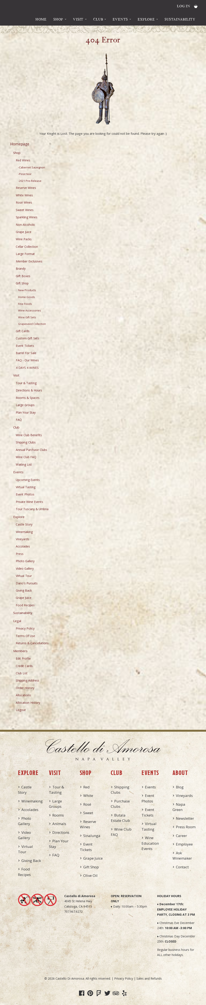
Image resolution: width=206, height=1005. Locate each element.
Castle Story (24, 524)
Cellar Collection (27, 247)
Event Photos (25, 494)
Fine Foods (25, 304)
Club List (22, 673)
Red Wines (23, 160)
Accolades (23, 546)
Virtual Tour (24, 576)
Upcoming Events (28, 480)
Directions (60, 832)
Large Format (25, 254)
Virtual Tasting (25, 487)
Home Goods (26, 297)
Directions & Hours (29, 390)
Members (20, 651)
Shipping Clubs (26, 442)
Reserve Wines (26, 188)
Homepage (19, 143)
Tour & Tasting (26, 383)
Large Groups (25, 405)
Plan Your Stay (26, 412)
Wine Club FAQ (26, 457)
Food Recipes (25, 605)
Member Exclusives (29, 261)
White (88, 795)
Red (86, 787)
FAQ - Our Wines (27, 360)
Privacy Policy (25, 628)
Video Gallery (25, 568)
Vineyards (22, 539)
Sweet (88, 812)
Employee (184, 844)
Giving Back (24, 590)
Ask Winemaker (182, 855)
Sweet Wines (25, 210)
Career (181, 835)
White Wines (24, 195)
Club (98, 19)
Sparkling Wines (26, 217)
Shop (58, 19)
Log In (183, 6)
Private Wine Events (29, 502)
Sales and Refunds (149, 978)
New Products (27, 290)
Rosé (87, 804)
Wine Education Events (150, 843)
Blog (180, 787)
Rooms (58, 815)
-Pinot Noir (25, 174)
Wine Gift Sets (27, 317)
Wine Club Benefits (29, 435)
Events (120, 19)
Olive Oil (90, 875)
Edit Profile (23, 658)
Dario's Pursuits (27, 583)
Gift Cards (22, 331)
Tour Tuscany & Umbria (32, 509)
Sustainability (180, 19)
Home (41, 19)
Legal (17, 621)
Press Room (186, 826)
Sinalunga (91, 835)
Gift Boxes (23, 276)
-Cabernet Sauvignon (31, 167)
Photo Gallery (25, 561)
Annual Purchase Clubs (31, 450)
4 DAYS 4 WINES (27, 368)
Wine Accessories (29, 310)
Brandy (21, 268)
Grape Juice (23, 232)
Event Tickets (25, 346)
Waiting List (24, 464)
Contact (182, 867)
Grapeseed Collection (32, 324)
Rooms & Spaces (27, 398)
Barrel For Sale (26, 353)
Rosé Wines (24, 202)
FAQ (19, 420)
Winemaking (24, 532)
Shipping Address (27, 680)
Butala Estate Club (120, 818)
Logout (21, 710)
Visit (78, 19)
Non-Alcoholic (25, 225)
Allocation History (28, 703)
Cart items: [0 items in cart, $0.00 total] (195, 6)
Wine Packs (24, 239)
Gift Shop (22, 283)
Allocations (23, 695)
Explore (146, 19)
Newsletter (185, 818)
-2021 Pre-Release (29, 181)
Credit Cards (24, 666)
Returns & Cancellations (32, 643)
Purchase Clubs (120, 804)
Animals (59, 823)
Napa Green (178, 807)
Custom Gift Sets (27, 338)
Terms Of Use (25, 636)
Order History (25, 688)
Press (19, 554)
